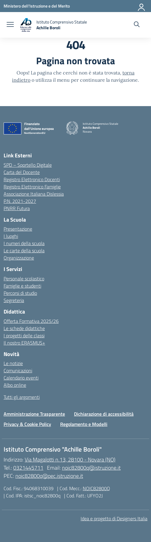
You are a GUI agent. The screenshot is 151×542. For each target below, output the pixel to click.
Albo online (15, 385)
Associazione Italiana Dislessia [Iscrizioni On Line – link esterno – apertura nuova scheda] (34, 193)
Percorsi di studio (20, 293)
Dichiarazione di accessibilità (104, 414)
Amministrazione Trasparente (34, 414)
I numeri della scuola (24, 243)
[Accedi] (141, 6)
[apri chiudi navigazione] (10, 25)
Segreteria (14, 300)
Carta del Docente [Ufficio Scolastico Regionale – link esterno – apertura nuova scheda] (22, 172)
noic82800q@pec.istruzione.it (49, 476)
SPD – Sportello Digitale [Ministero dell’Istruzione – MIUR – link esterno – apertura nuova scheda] (28, 165)
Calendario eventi (21, 377)
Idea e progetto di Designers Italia (114, 518)
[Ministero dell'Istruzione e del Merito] (37, 6)
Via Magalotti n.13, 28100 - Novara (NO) (70, 459)
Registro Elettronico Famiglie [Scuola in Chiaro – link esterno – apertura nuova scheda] (32, 186)
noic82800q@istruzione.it (91, 468)
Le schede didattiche (24, 328)
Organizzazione (19, 257)
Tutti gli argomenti (22, 397)
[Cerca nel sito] (136, 25)
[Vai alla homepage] (53, 25)
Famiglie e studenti (22, 285)
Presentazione (18, 228)
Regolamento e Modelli (83, 424)
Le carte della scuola (24, 250)
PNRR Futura (17, 208)
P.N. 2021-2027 (20, 201)
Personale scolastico (24, 278)
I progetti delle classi (24, 335)
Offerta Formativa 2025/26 (31, 321)
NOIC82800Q (96, 488)
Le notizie (13, 363)
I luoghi (11, 236)
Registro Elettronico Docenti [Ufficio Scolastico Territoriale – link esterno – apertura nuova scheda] (32, 179)
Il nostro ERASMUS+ (24, 342)
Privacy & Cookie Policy (27, 424)
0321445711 (28, 468)
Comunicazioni (18, 370)
